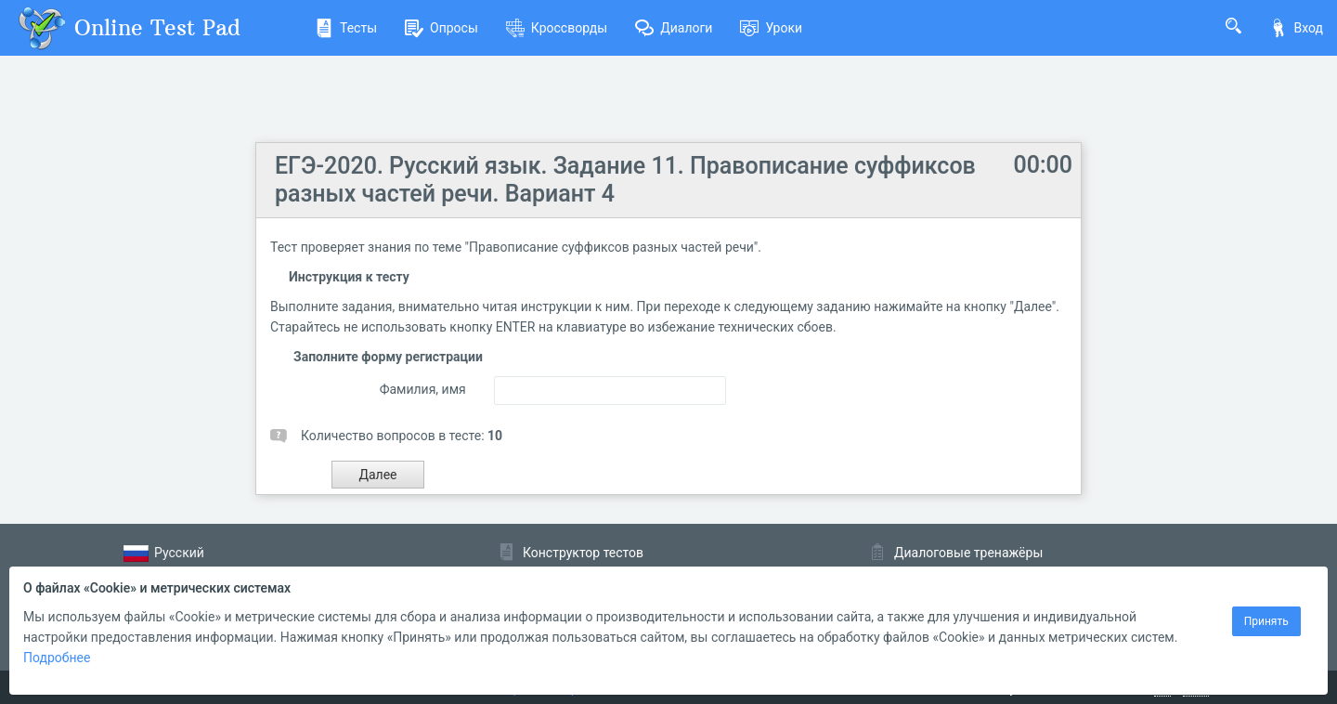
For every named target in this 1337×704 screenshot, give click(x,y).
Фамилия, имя (423, 389)
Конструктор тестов (583, 552)
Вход (1296, 28)
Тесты (346, 28)
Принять (1266, 621)
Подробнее (56, 657)
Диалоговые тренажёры (968, 552)
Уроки (771, 28)
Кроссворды (556, 28)
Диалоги (673, 28)
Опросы (441, 28)
